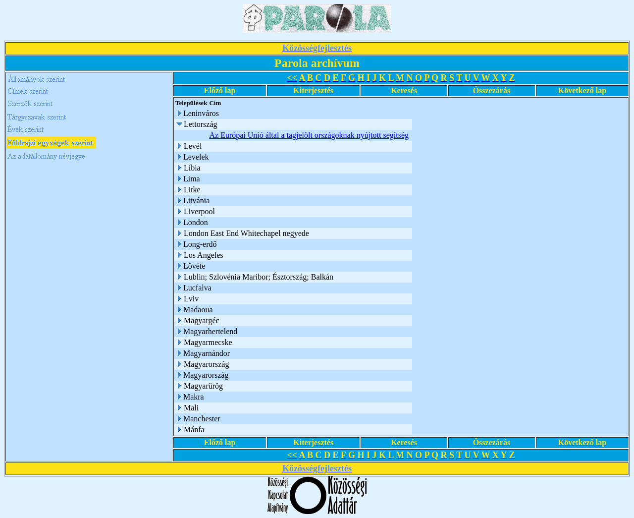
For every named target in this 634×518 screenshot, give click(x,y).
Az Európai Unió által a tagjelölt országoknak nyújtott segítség (309, 135)
